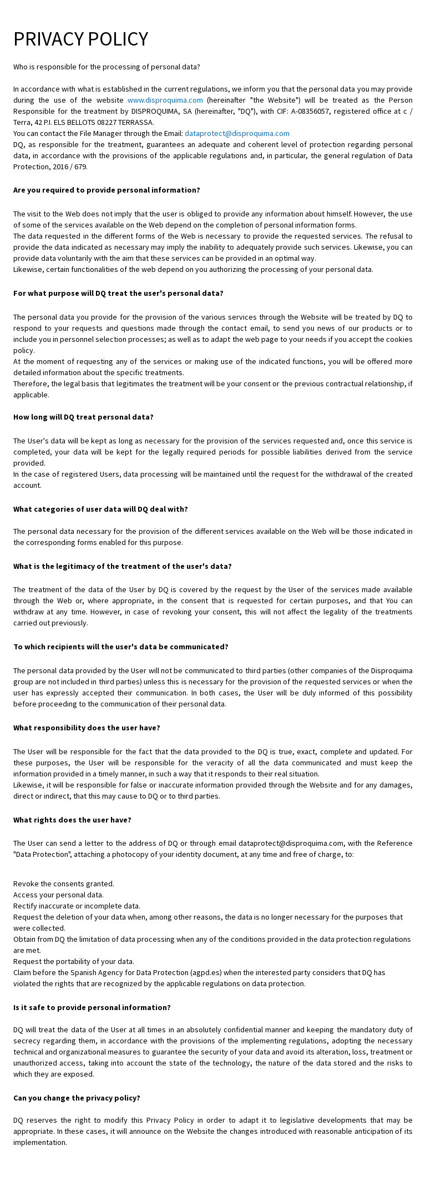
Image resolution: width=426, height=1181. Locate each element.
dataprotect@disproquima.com (237, 133)
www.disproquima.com (165, 100)
